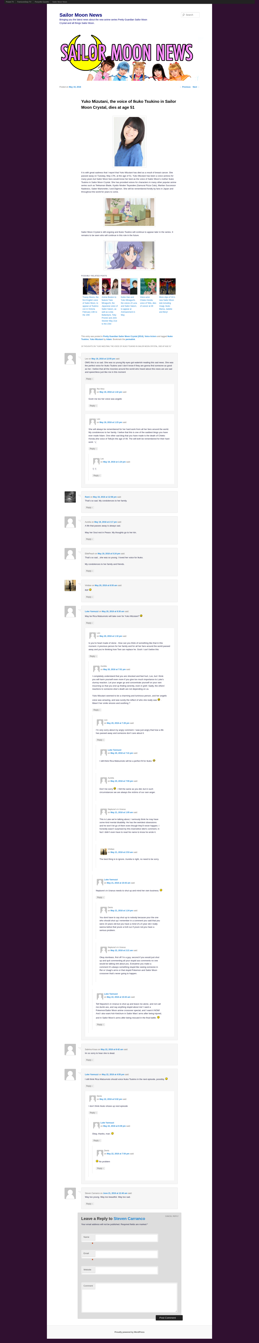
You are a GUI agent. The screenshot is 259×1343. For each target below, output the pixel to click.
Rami (87, 497)
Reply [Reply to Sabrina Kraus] (89, 1060)
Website (87, 1269)
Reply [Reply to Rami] (89, 507)
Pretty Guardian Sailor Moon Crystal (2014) (123, 336)
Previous (185, 87)
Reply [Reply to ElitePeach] (89, 570)
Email (88, 1254)
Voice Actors (150, 336)
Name (88, 1238)
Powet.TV (10, 2)
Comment (88, 1286)
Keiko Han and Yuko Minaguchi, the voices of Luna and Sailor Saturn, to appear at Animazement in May (129, 306)
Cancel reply (172, 1216)
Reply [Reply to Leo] (89, 378)
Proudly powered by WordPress (129, 1332)
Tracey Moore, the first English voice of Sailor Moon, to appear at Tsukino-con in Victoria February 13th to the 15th (91, 306)
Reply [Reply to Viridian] (89, 596)
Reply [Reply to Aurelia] (89, 539)
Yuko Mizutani (96, 339)
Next (196, 87)
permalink (130, 339)
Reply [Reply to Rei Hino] (93, 405)
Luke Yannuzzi (91, 611)
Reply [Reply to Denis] (93, 1112)
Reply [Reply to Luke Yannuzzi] (89, 623)
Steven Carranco (129, 1218)
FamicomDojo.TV (24, 2)
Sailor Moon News (59, 2)
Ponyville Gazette (42, 2)
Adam (109, 339)
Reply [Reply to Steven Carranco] (89, 1203)
